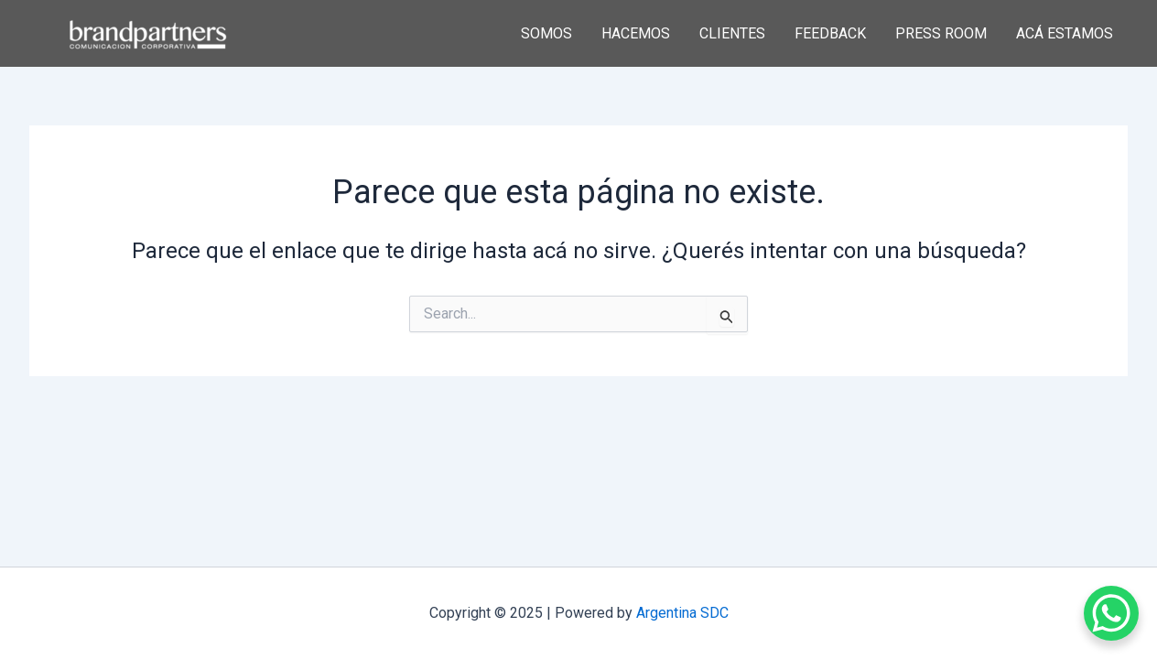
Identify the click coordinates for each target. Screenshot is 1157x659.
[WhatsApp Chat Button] (1111, 613)
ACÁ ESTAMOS (1064, 33)
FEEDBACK (830, 33)
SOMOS (546, 33)
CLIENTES (732, 33)
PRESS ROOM (941, 33)
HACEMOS (635, 33)
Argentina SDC (682, 612)
